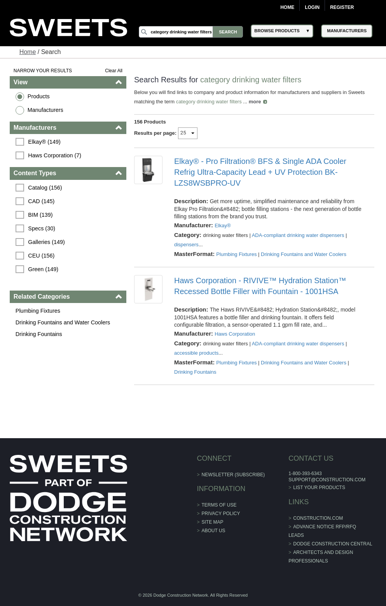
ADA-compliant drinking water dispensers (298, 235)
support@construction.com (326, 479)
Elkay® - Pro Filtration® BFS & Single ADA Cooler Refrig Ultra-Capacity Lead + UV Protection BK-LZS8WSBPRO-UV (260, 172)
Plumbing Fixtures (38, 311)
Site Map (213, 522)
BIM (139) (40, 215)
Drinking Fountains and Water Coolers (63, 322)
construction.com (318, 518)
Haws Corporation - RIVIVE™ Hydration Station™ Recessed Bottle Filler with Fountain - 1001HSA (260, 286)
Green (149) (43, 269)
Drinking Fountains (39, 334)
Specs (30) (41, 228)
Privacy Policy (221, 513)
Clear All (113, 70)
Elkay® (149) (44, 142)
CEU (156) (41, 255)
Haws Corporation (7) (54, 155)
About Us (213, 530)
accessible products (196, 353)
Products (39, 96)
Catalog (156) (45, 188)
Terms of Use (219, 505)
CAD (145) (41, 201)
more (255, 101)
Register (342, 7)
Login (312, 7)
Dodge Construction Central (332, 544)
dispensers (186, 244)
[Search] (191, 32)
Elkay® (223, 225)
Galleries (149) (46, 242)
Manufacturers (45, 110)
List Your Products (319, 487)
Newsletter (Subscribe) (233, 474)
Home (287, 7)
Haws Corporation (235, 334)
